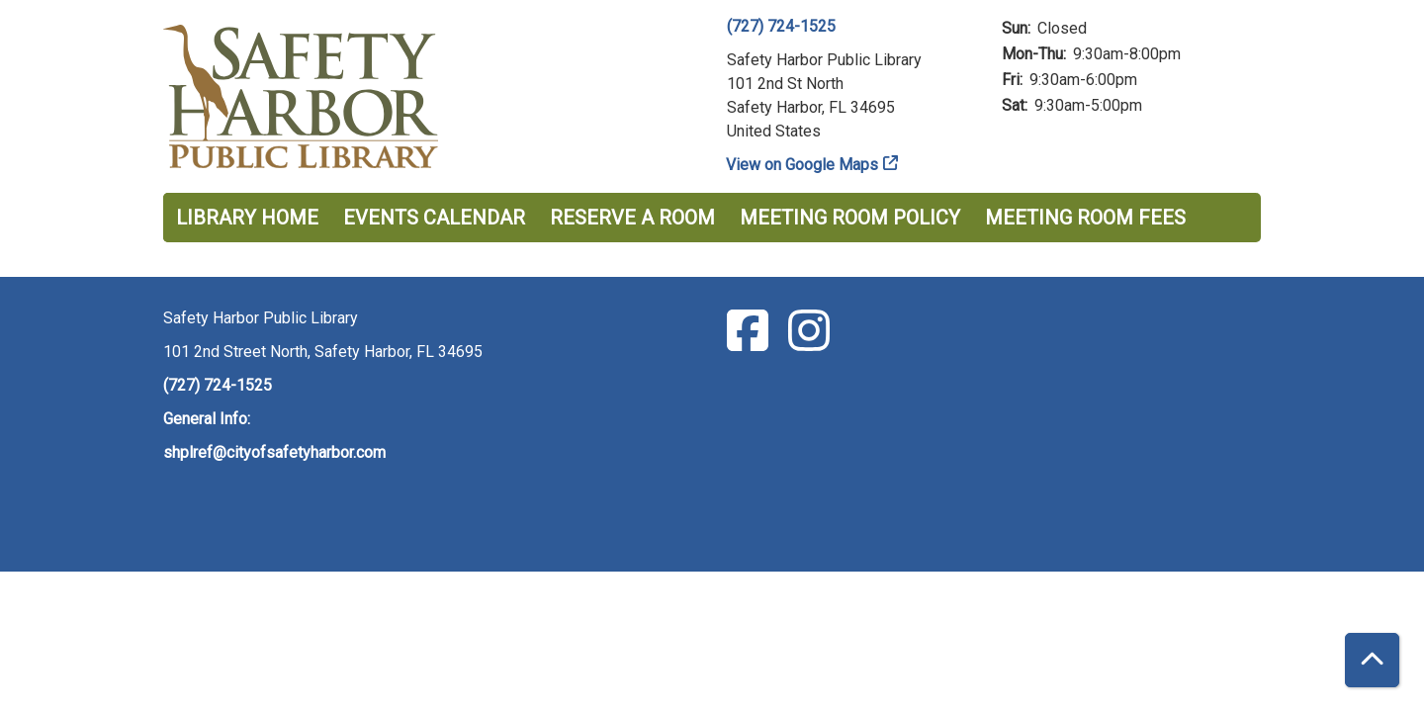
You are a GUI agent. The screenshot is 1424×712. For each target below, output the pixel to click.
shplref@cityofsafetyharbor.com (274, 452)
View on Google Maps (802, 164)
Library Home (247, 217)
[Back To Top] (1372, 660)
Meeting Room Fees (1085, 217)
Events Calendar (434, 217)
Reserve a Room (632, 217)
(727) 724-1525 (781, 26)
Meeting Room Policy (850, 217)
